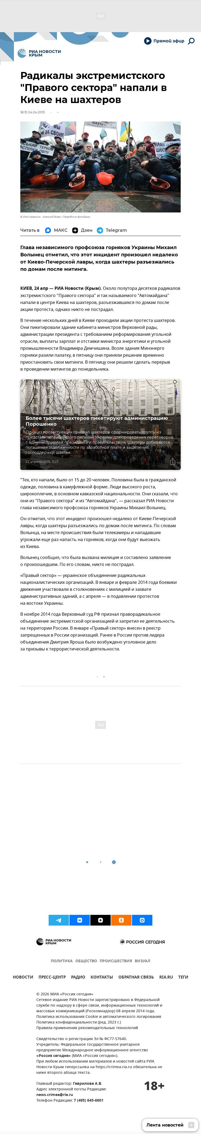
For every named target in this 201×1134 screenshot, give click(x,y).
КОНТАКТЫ (102, 978)
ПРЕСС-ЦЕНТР (52, 978)
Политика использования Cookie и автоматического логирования (98, 1017)
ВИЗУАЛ (142, 961)
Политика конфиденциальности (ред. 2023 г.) (78, 1022)
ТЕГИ (183, 978)
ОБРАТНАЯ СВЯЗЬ (136, 978)
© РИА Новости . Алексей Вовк (40, 217)
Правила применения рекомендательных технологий (87, 1028)
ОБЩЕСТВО (86, 961)
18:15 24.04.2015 (32, 112)
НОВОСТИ (23, 978)
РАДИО (78, 978)
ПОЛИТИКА (62, 961)
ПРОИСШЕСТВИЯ (116, 961)
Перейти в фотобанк (76, 217)
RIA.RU (166, 978)
